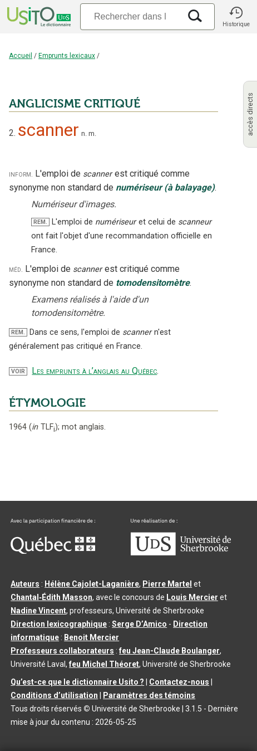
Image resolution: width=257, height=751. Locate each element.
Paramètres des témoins (149, 695)
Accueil (20, 56)
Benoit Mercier (91, 637)
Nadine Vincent (38, 610)
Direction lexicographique (59, 624)
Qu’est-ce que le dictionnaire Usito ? (77, 681)
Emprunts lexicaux (66, 56)
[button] (236, 16)
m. (92, 133)
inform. (21, 174)
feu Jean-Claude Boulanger (169, 650)
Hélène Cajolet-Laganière (92, 583)
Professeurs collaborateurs (62, 650)
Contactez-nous (179, 681)
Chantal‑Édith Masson (51, 597)
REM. (40, 222)
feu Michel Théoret (104, 664)
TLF (43, 427)
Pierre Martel (167, 583)
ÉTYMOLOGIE (47, 402)
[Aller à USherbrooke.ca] (181, 552)
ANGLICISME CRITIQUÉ (74, 103)
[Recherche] (130, 16)
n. (84, 133)
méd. (16, 269)
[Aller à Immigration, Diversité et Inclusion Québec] (53, 551)
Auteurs (25, 583)
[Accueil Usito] (38, 16)
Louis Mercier (192, 597)
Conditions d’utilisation (54, 695)
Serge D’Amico (139, 624)
